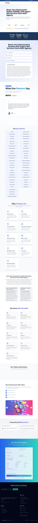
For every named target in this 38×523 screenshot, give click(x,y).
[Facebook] (29, 0)
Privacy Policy (26, 520)
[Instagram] (32, 0)
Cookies (36, 520)
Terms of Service (32, 520)
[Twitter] (30, 0)
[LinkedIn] (31, 0)
